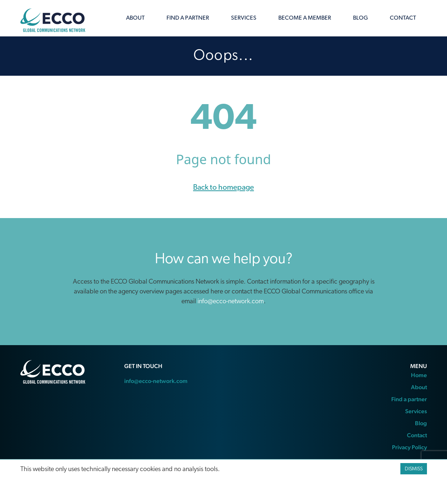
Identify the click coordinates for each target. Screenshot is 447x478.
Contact (403, 18)
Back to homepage (223, 187)
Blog (360, 18)
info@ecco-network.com (230, 301)
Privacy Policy (409, 447)
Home (419, 375)
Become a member (304, 18)
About (135, 18)
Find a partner (187, 18)
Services (243, 18)
